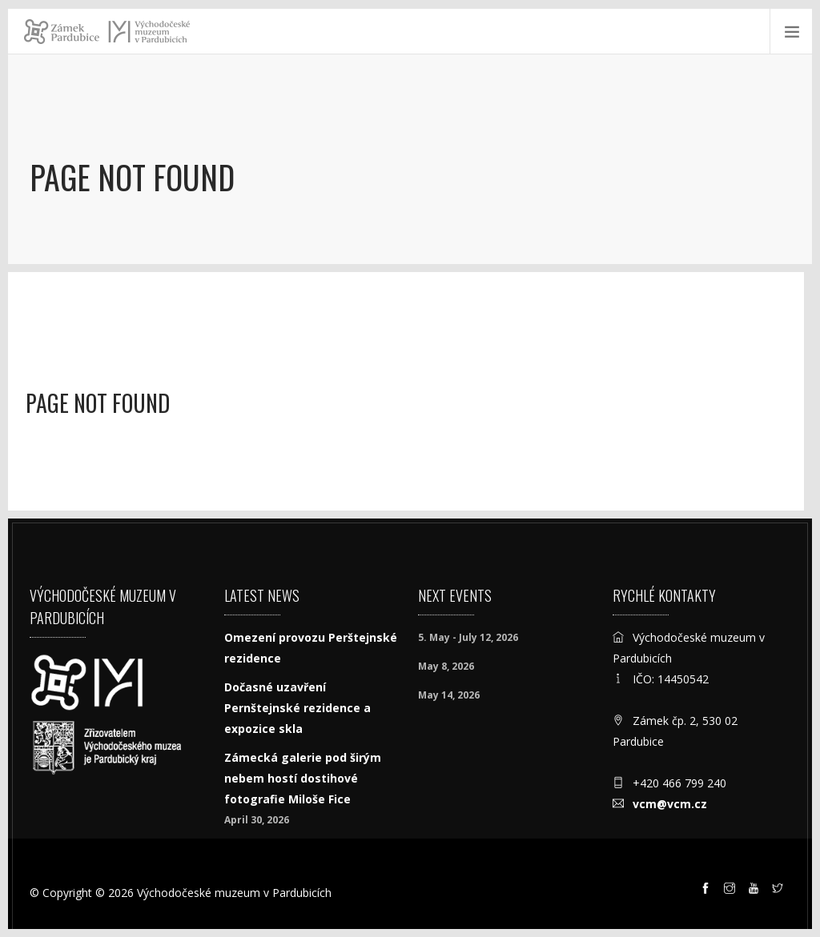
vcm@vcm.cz (670, 803)
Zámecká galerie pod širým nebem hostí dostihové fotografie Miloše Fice (302, 778)
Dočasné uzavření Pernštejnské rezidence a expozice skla (297, 707)
